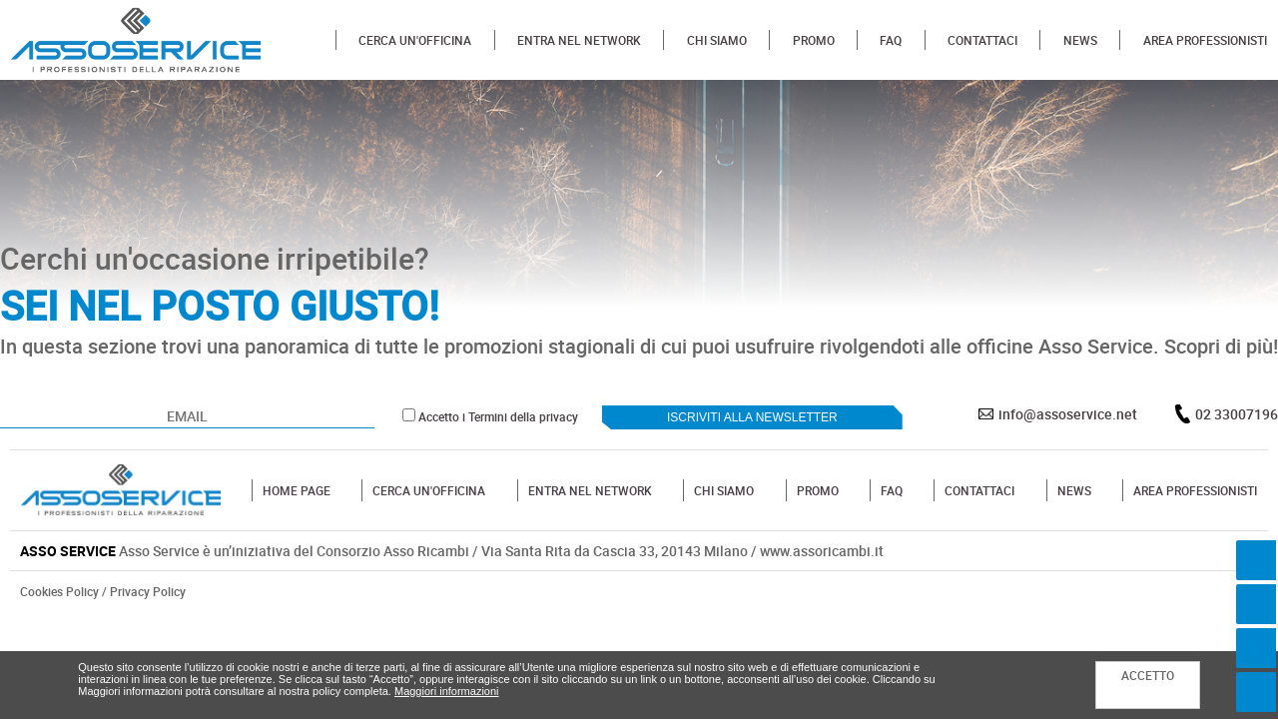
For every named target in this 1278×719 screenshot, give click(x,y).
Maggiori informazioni (446, 691)
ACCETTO (1147, 675)
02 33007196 (1236, 413)
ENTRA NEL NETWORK (579, 40)
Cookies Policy (59, 591)
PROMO (814, 40)
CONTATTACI (982, 40)
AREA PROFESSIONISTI (1205, 40)
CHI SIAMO (717, 40)
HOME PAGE (296, 490)
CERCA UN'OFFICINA (414, 40)
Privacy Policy (148, 591)
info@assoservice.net (1067, 413)
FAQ (891, 40)
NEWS (1080, 40)
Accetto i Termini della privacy (498, 416)
